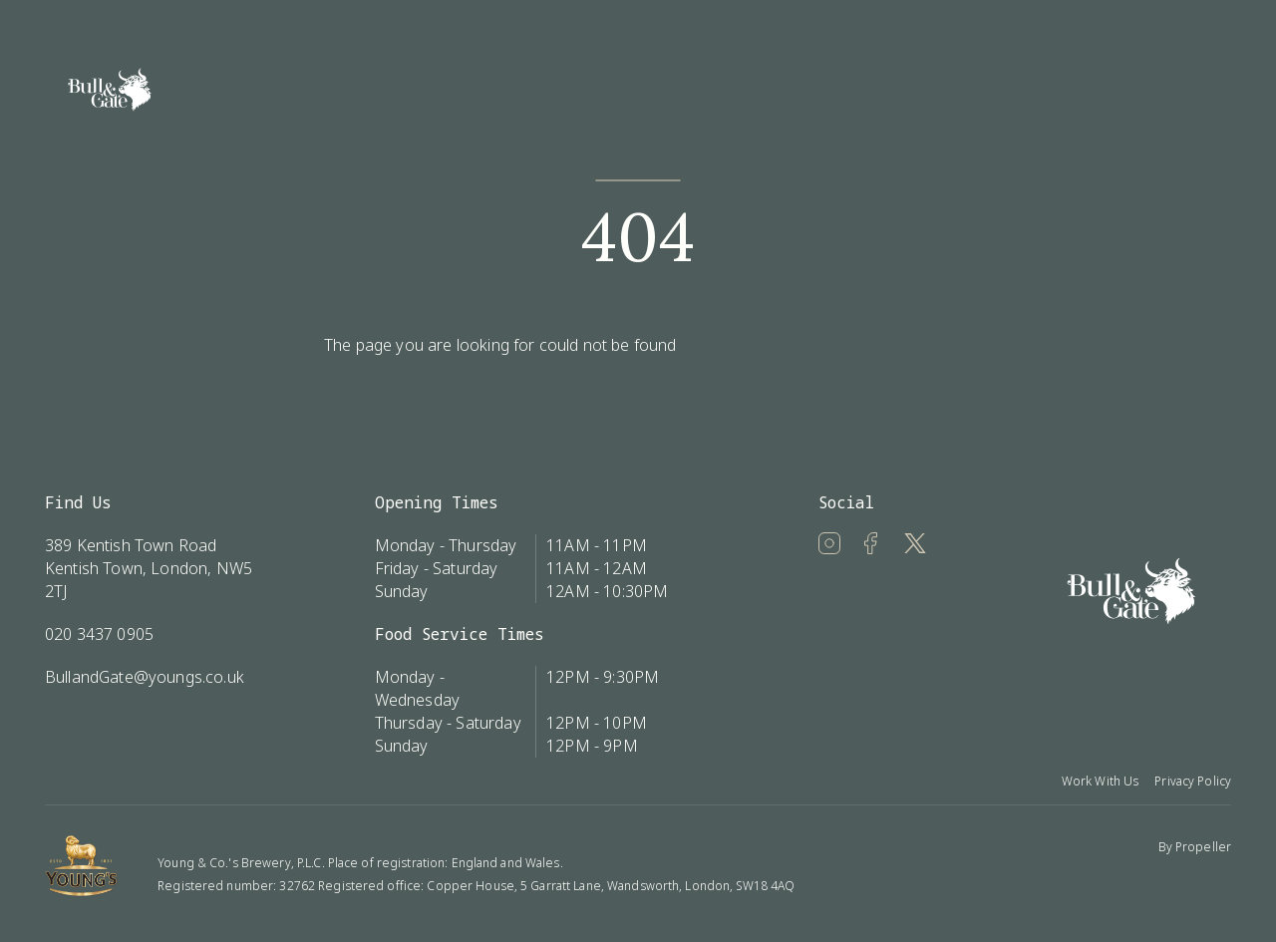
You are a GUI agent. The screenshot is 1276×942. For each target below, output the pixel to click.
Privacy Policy (1192, 781)
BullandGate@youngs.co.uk (144, 677)
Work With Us (1100, 781)
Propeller (1203, 846)
